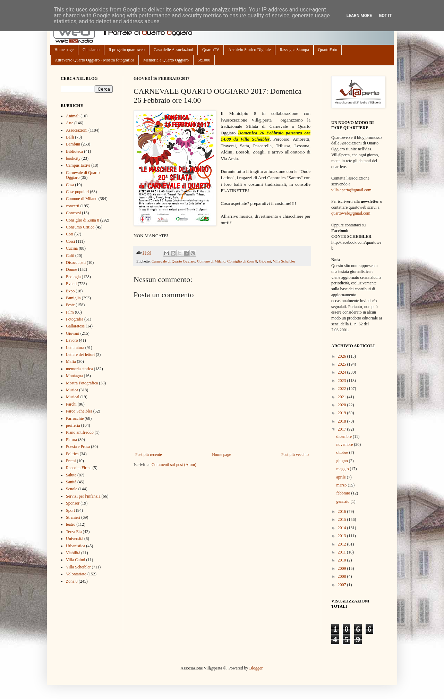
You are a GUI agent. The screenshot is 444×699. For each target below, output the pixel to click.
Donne (71, 269)
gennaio (343, 501)
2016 (342, 511)
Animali (72, 116)
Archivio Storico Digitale (249, 49)
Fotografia (74, 319)
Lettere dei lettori (80, 354)
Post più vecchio (295, 454)
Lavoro (72, 340)
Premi (71, 460)
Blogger (255, 668)
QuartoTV (210, 49)
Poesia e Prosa (78, 446)
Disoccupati (76, 262)
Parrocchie (75, 418)
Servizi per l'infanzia (83, 496)
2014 (342, 527)
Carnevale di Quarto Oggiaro (173, 261)
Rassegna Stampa (294, 49)
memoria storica (79, 368)
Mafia (71, 361)
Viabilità (73, 552)
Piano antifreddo (80, 432)
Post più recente (148, 454)
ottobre (342, 452)
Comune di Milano (211, 261)
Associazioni (76, 130)
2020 (342, 404)
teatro (70, 524)
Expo (70, 291)
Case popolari (77, 191)
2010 (342, 560)
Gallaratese (75, 326)
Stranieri (73, 517)
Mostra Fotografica (82, 383)
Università (74, 538)
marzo (342, 485)
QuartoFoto (327, 49)
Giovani (265, 261)
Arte (69, 122)
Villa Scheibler (284, 261)
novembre (345, 444)
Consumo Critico (80, 227)
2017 (342, 429)
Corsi (70, 241)
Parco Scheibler (79, 411)
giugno (342, 460)
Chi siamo (91, 49)
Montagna (74, 375)
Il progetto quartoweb (127, 49)
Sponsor (72, 503)
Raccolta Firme (79, 467)
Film (70, 312)
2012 (342, 544)
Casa (70, 184)
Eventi (71, 283)
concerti (72, 205)
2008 (342, 576)
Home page (64, 49)
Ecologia (73, 276)
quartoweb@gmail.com (350, 213)
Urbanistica (75, 545)
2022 (342, 388)
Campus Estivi (78, 165)
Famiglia (73, 298)
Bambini (73, 144)
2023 (342, 380)
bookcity (73, 158)
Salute (71, 475)
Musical (72, 396)
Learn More (359, 15)
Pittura (71, 439)
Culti (70, 255)
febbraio (343, 493)
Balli (70, 137)
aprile (341, 477)
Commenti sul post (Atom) (174, 464)
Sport (70, 510)
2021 (342, 396)
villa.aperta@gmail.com (351, 190)
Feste (70, 304)
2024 (342, 372)
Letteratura (75, 347)
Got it (385, 15)
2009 (342, 568)
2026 (342, 356)
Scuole (71, 488)
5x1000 (204, 60)
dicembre (344, 436)
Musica (72, 390)
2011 (342, 552)
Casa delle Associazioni (173, 49)
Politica (72, 453)
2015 (342, 519)
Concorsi (73, 212)
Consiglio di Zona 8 (242, 261)
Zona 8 (72, 581)
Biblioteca (74, 151)
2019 (342, 412)
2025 (342, 364)
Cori (69, 234)
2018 (342, 421)
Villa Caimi (75, 559)
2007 (342, 584)
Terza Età (74, 531)
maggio (343, 468)
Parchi (71, 404)
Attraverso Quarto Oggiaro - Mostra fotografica (94, 60)
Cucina (72, 248)
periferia (73, 425)
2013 (342, 535)
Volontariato (76, 574)
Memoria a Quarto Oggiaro (166, 60)
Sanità (71, 482)
